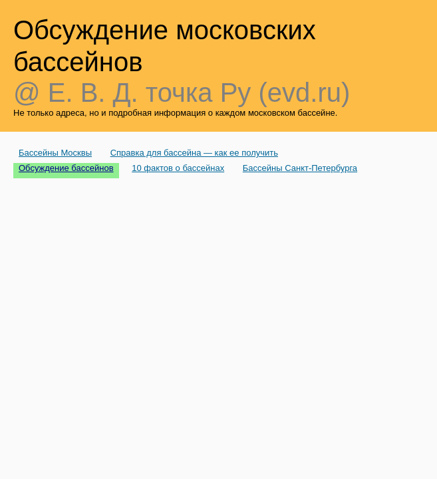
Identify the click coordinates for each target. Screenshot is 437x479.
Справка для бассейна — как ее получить (194, 153)
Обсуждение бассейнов (66, 168)
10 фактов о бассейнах (178, 168)
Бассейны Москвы (55, 153)
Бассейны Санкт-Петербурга (300, 168)
